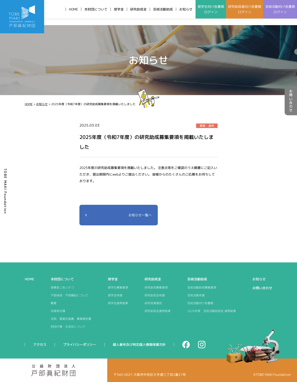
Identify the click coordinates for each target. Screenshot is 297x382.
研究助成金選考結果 (158, 311)
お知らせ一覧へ (140, 215)
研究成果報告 (153, 303)
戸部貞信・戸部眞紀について (69, 295)
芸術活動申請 (196, 295)
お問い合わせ (291, 101)
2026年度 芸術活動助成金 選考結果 (211, 311)
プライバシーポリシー (79, 344)
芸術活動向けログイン (280, 9)
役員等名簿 (58, 311)
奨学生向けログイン (211, 9)
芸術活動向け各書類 (200, 303)
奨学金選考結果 (118, 303)
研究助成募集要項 (156, 287)
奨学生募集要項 (118, 287)
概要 (54, 303)
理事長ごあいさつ (62, 287)
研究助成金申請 (155, 295)
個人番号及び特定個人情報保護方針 (139, 344)
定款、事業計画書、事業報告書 (71, 319)
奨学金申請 (115, 295)
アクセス (39, 344)
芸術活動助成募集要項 (201, 287)
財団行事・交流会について (68, 326)
